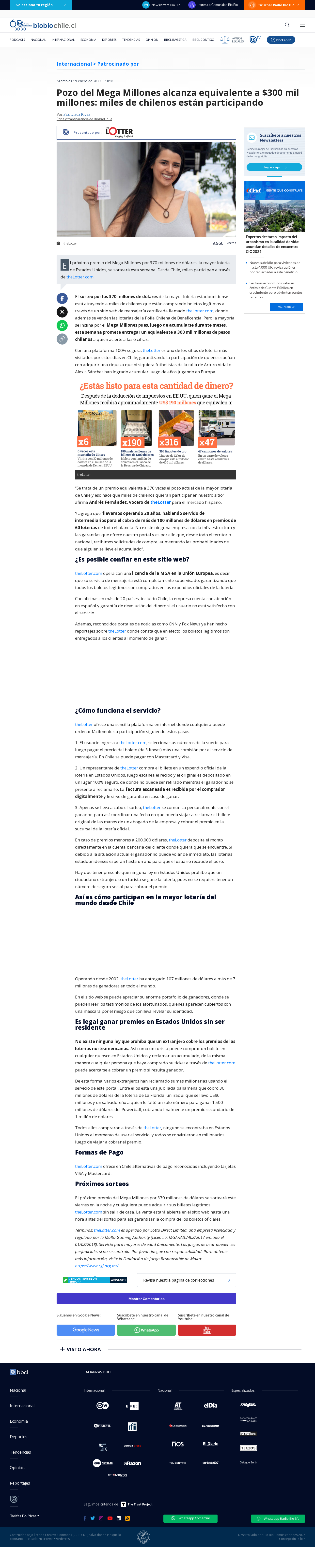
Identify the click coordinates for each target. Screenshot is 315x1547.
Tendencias (131, 40)
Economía (88, 40)
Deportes (109, 40)
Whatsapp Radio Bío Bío (278, 1518)
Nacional (38, 40)
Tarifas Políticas (23, 1515)
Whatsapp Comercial (191, 1518)
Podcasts (17, 40)
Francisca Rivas (76, 115)
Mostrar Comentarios (146, 1299)
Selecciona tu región (41, 4)
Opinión (152, 40)
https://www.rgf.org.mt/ (97, 1266)
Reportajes (20, 1483)
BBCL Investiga (175, 40)
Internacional (63, 40)
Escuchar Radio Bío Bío (274, 5)
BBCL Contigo (203, 40)
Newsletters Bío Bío (161, 5)
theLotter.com (80, 277)
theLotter (151, 350)
